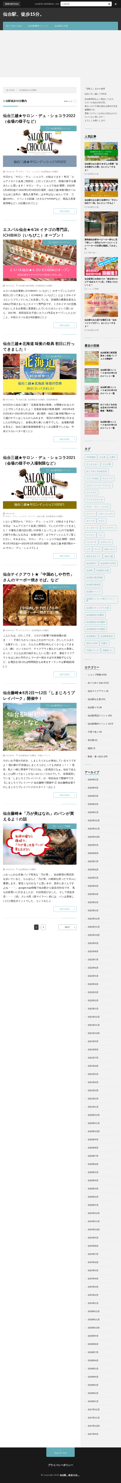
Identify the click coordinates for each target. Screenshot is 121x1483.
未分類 (91, 740)
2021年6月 (93, 1066)
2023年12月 (94, 820)
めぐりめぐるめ (14, 26)
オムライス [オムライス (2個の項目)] (108, 478)
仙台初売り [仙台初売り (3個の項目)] (91, 563)
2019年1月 (93, 1303)
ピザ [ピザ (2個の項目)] (88, 549)
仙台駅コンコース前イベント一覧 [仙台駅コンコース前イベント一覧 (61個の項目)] (100, 599)
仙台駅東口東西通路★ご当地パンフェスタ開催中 (66, 4)
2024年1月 (93, 812)
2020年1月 (93, 1205)
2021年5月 (93, 1074)
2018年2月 (93, 1393)
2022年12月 (94, 918)
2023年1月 (93, 910)
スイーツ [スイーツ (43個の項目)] (90, 513)
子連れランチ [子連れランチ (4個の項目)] (92, 650)
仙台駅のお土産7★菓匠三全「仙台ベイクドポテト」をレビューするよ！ (101, 323)
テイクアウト (24, 630)
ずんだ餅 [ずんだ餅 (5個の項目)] (107, 464)
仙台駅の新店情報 (26, 285)
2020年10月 (94, 1131)
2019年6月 (93, 1262)
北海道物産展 (52, 399)
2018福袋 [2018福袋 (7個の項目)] (90, 457)
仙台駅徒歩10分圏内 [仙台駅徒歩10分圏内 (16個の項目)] (95, 622)
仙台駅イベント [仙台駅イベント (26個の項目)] (93, 591)
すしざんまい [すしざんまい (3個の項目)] (92, 464)
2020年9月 (93, 1139)
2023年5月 (93, 877)
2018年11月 (94, 1319)
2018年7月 (93, 1352)
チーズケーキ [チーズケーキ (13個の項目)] (92, 528)
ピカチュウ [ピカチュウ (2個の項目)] (106, 542)
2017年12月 (94, 1409)
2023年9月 (93, 845)
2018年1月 (93, 1401)
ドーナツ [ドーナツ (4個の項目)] (90, 535)
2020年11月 (94, 1123)
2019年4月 (93, 1278)
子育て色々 (92, 252)
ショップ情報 (63, 826)
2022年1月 (93, 1008)
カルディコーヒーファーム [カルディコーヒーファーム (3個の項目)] (98, 485)
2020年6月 (93, 1164)
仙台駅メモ (93, 707)
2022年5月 (93, 976)
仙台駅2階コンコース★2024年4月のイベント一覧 (108, 390)
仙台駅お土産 (61, 26)
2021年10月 (94, 1033)
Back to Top (60, 1453)
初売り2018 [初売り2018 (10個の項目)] (92, 643)
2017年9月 (93, 1434)
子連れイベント (44, 755)
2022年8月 (93, 951)
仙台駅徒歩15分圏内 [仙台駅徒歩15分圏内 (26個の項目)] (95, 629)
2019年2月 (93, 1295)
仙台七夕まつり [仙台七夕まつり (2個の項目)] (93, 556)
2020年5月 (93, 1172)
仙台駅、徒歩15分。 (23, 14)
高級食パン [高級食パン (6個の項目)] (108, 650)
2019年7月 (93, 1254)
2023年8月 (93, 853)
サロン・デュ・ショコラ (29, 171)
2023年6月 (93, 869)
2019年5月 (93, 1270)
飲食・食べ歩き (95, 756)
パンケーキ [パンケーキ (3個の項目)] (91, 542)
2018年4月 (93, 1376)
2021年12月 (94, 1016)
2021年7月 (93, 1057)
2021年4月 (93, 1082)
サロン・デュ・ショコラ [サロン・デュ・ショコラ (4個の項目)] (97, 506)
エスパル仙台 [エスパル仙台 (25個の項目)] (92, 478)
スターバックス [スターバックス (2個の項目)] (105, 513)
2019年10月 (94, 1229)
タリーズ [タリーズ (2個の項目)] (90, 521)
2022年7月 (93, 959)
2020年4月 (93, 1180)
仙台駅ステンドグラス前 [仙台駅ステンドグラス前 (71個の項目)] (97, 608)
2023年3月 (93, 894)
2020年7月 (93, 1155)
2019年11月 (94, 1221)
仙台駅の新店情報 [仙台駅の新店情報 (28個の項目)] (94, 577)
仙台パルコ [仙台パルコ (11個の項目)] (109, 549)
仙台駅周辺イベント (60, 128)
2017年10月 (94, 1425)
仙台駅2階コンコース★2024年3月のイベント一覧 (108, 425)
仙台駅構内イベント (38, 26)
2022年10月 (94, 935)
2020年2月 (93, 1196)
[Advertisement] (60, 54)
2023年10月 (94, 836)
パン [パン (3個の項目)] (100, 535)
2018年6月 (93, 1360)
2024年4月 (93, 787)
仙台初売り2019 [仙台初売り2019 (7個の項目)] (108, 563)
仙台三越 (22, 399)
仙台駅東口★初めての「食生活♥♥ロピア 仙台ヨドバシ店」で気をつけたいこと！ (101, 282)
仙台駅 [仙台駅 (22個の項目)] (89, 570)
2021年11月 (94, 1025)
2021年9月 (93, 1041)
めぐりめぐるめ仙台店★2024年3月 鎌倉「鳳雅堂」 (108, 407)
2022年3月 (93, 992)
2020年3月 (93, 1188)
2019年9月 (93, 1237)
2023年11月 (94, 828)
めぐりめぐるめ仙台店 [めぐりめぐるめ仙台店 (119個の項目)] (96, 471)
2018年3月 (93, 1385)
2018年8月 (93, 1344)
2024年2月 (93, 804)
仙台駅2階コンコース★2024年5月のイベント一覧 (108, 373)
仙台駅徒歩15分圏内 (49, 171)
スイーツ (31, 516)
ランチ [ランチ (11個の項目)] (97, 549)
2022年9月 (93, 943)
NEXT (67, 927)
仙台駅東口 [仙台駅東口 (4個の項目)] (91, 636)
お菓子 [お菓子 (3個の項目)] (112, 457)
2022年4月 (93, 984)
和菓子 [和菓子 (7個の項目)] (104, 643)
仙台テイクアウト (61, 242)
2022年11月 (94, 926)
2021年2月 (93, 1098)
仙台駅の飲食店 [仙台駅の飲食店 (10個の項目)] (93, 584)
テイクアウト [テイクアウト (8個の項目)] (109, 528)
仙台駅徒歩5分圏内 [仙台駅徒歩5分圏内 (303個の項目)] (95, 615)
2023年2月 (93, 902)
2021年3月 (93, 1090)
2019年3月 (93, 1286)
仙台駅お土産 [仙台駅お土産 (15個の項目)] (102, 570)
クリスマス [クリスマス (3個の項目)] (91, 492)
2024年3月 (93, 796)
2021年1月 (93, 1106)
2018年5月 (93, 1368)
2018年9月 (93, 1335)
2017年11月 (94, 1417)
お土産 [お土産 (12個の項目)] (102, 457)
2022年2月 (93, 1000)
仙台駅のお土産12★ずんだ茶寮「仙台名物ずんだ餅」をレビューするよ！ (101, 167)
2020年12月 (94, 1115)
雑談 (90, 748)
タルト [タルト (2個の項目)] (101, 521)
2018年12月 (94, 1311)
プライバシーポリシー (60, 1464)
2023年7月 (93, 861)
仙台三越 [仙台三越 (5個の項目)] (109, 556)
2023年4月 (93, 886)
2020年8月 (93, 1147)
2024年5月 (93, 779)
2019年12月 (94, 1213)
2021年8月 (93, 1049)
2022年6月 (93, 967)
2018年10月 (94, 1327)
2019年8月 (93, 1245)
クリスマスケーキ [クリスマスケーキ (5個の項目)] (94, 499)
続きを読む (65, 211)
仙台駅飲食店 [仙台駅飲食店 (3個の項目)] (107, 636)
